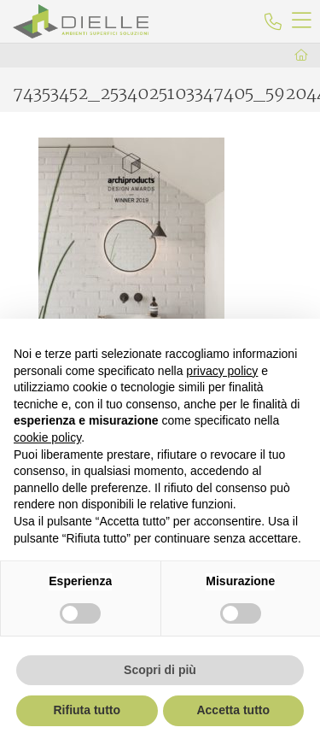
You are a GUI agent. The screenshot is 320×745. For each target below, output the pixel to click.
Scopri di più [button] (160, 670)
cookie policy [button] (47, 437)
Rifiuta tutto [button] (86, 710)
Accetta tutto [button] (233, 710)
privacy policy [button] (222, 371)
